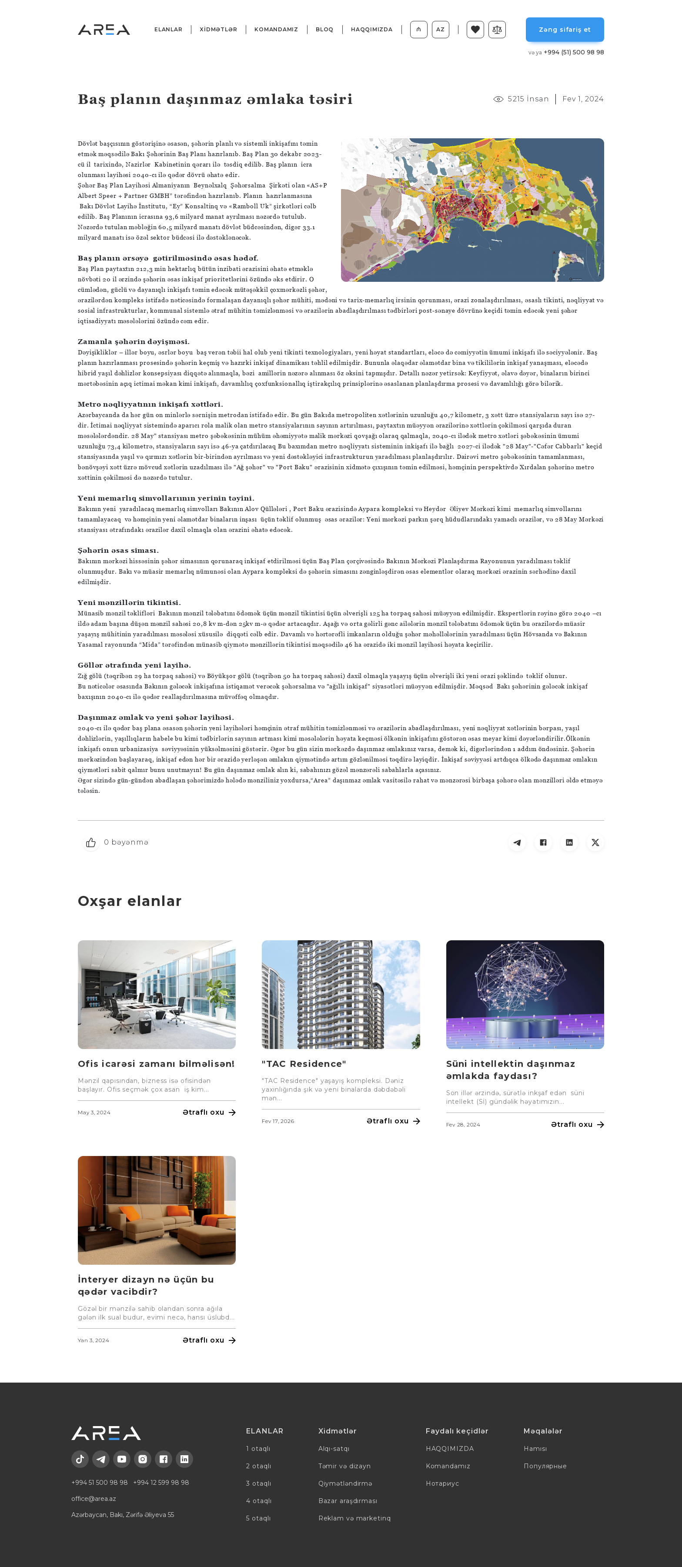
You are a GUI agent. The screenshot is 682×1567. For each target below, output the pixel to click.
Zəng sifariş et (565, 29)
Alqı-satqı (334, 1449)
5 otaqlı (258, 1518)
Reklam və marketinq (354, 1518)
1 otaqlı (258, 1449)
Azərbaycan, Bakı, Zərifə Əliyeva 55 (122, 1515)
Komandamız (276, 29)
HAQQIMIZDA (372, 29)
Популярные (545, 1466)
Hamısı (535, 1449)
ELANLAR (168, 29)
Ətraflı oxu (209, 1112)
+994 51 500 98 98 (99, 1483)
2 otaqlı (258, 1466)
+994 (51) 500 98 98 (566, 52)
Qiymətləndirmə (345, 1483)
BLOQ (325, 29)
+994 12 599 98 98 (161, 1483)
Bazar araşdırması (348, 1501)
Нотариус (442, 1483)
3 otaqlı (258, 1483)
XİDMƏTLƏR (218, 29)
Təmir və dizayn (344, 1466)
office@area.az (93, 1499)
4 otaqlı (258, 1501)
